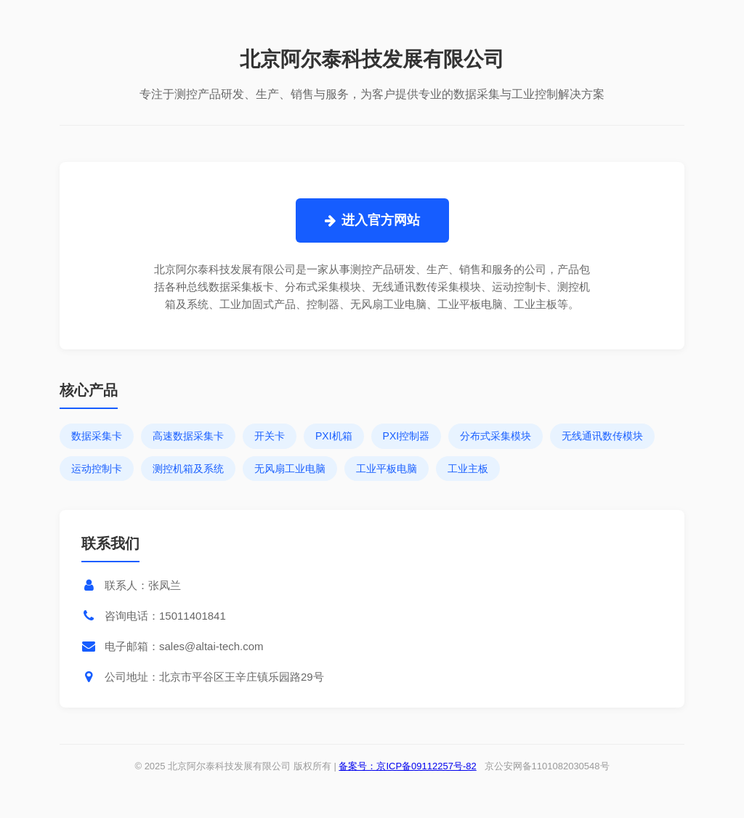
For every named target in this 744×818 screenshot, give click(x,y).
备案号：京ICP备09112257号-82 (407, 766)
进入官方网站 (372, 220)
